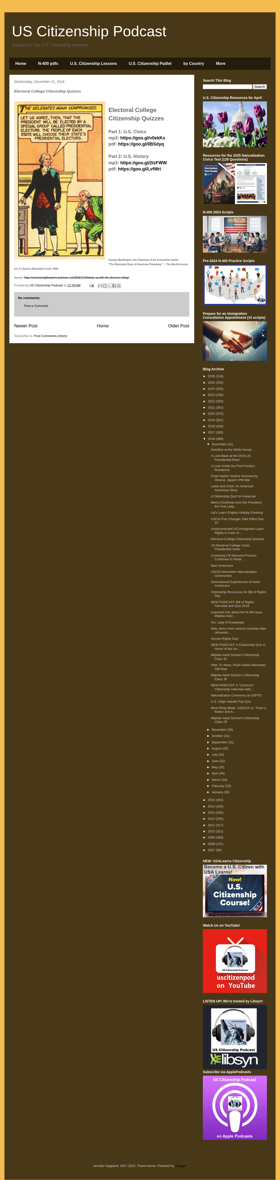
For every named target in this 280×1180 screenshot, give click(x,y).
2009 (212, 837)
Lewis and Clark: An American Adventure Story (232, 488)
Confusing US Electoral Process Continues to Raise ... (233, 557)
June (216, 761)
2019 (212, 420)
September (220, 742)
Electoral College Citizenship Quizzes (237, 539)
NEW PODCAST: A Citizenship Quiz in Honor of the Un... (238, 647)
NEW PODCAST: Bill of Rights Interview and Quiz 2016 (232, 604)
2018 (212, 426)
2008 (212, 844)
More (220, 63)
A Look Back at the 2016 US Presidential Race (231, 458)
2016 (212, 439)
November (220, 729)
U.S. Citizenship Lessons (93, 63)
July (215, 754)
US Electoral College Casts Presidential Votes (230, 547)
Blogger (180, 1166)
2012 (212, 819)
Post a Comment (36, 306)
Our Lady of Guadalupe (227, 622)
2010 (212, 831)
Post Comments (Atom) (50, 336)
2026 (212, 376)
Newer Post (25, 325)
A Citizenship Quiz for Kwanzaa (233, 496)
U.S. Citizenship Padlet (150, 63)
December (220, 444)
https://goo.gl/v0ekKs (142, 137)
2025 (212, 382)
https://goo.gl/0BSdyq (141, 144)
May (215, 767)
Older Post (178, 325)
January (218, 792)
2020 (212, 413)
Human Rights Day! (225, 638)
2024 (212, 389)
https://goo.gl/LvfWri (139, 169)
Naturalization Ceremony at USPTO (236, 695)
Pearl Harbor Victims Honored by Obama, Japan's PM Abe (234, 478)
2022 (212, 401)
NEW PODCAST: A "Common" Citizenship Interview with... (232, 687)
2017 (212, 432)
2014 (212, 806)
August (217, 748)
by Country (193, 63)
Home (20, 63)
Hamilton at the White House (231, 449)
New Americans (222, 565)
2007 (212, 850)
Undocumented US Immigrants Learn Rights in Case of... (237, 531)
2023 (212, 395)
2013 (212, 812)
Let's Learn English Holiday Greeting (237, 512)
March (217, 780)
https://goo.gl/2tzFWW (143, 162)
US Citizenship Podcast (89, 31)
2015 (212, 800)
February (219, 786)
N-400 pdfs (48, 63)
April (215, 773)
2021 (212, 407)
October (218, 736)
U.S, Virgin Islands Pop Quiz (231, 701)
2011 (212, 825)
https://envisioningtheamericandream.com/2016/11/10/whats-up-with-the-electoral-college (76, 277)
